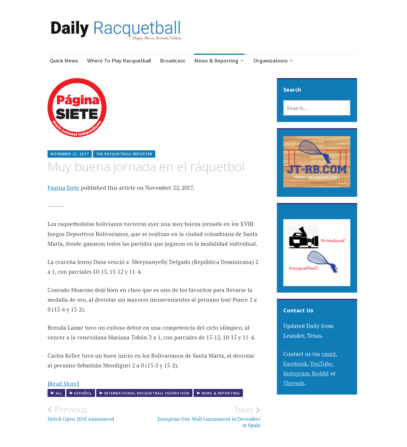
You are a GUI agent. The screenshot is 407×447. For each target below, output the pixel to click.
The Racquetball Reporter (124, 153)
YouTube (321, 363)
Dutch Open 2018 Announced (101, 413)
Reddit (320, 373)
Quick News (64, 60)
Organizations (271, 60)
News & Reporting (216, 60)
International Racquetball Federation (146, 393)
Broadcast (172, 60)
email (328, 353)
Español (83, 393)
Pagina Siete (63, 187)
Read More (63, 383)
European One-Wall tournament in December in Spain (207, 416)
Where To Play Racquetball (119, 60)
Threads (293, 383)
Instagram (296, 373)
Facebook (295, 363)
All (58, 393)
